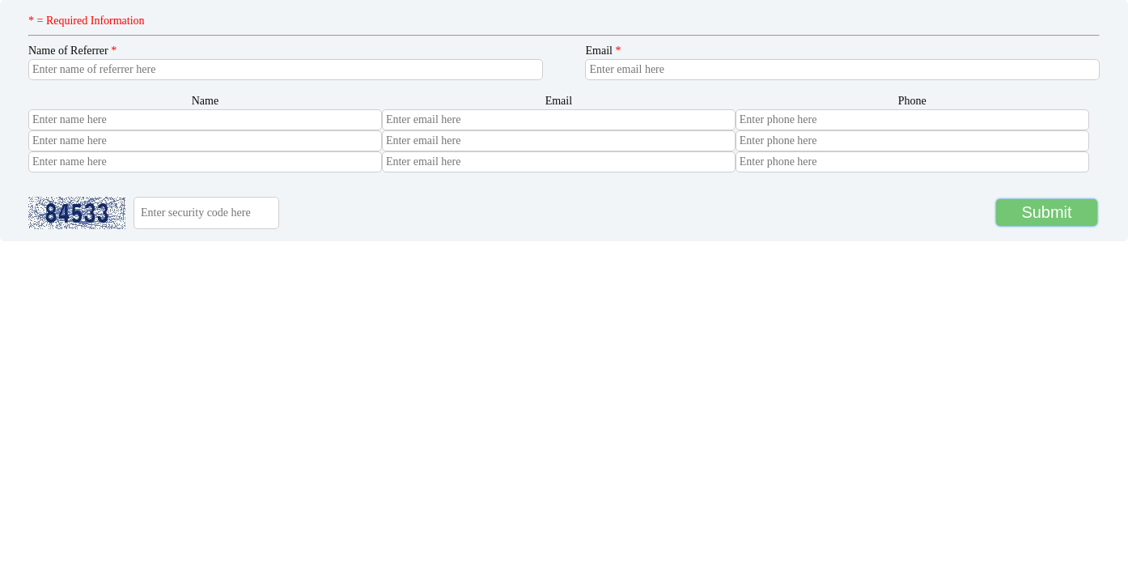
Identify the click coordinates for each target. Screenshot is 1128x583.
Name (205, 101)
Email (603, 51)
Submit (1046, 212)
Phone (912, 101)
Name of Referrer (72, 51)
